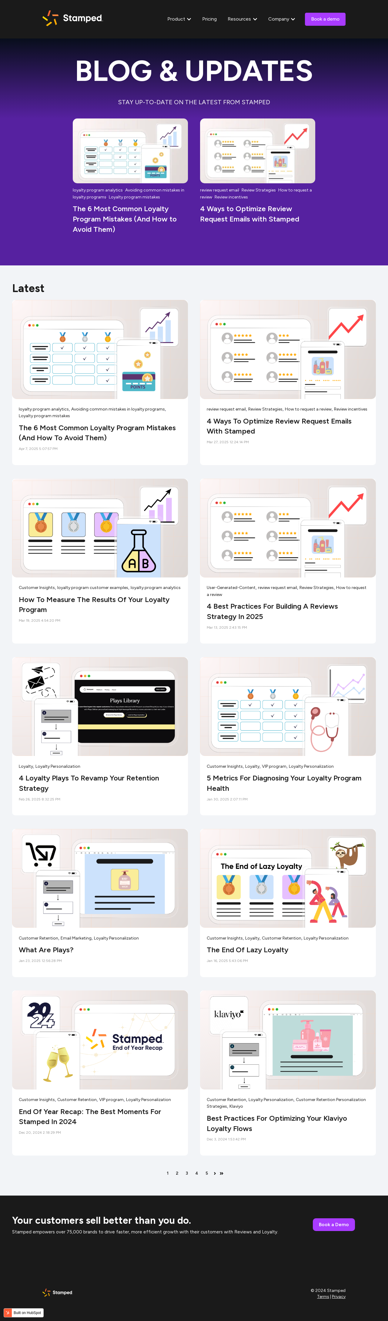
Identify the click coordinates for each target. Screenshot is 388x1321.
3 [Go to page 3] (187, 1173)
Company (278, 19)
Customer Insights (37, 587)
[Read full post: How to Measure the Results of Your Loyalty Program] (100, 528)
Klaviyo (236, 1106)
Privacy (339, 1296)
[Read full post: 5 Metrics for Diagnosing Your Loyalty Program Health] (288, 706)
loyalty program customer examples (92, 587)
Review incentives (231, 197)
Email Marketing (76, 938)
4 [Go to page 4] (196, 1173)
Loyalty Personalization (57, 766)
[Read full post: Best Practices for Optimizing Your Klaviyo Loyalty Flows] (288, 1039)
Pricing (209, 19)
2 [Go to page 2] (177, 1173)
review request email (219, 190)
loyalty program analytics (98, 190)
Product (176, 19)
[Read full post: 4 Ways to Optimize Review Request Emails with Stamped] (257, 150)
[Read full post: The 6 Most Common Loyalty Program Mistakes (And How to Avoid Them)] (130, 150)
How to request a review (308, 409)
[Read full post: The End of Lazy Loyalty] (288, 878)
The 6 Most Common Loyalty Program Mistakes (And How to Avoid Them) (125, 218)
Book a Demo (334, 1224)
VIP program (274, 766)
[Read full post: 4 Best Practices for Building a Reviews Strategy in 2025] (288, 528)
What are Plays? (46, 949)
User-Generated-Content (231, 587)
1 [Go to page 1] (168, 1173)
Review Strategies (259, 190)
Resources (239, 19)
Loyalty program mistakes (134, 197)
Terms (323, 1296)
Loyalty (26, 766)
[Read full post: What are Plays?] (100, 878)
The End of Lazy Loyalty (247, 949)
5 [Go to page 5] (207, 1173)
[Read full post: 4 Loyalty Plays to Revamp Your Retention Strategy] (100, 706)
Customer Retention (38, 938)
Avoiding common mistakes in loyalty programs (118, 409)
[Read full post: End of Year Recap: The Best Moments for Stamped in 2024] (100, 1039)
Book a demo (325, 19)
